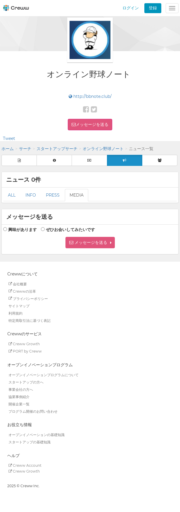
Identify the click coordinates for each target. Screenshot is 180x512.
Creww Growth (24, 344)
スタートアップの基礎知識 (29, 442)
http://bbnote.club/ (90, 96)
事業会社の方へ (20, 389)
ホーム (7, 148)
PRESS (53, 195)
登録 (153, 8)
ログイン (130, 8)
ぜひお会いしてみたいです (70, 229)
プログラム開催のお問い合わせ (33, 411)
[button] (90, 242)
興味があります (22, 229)
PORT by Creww (25, 351)
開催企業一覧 (19, 404)
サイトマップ (19, 305)
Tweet (9, 138)
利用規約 (15, 313)
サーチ (25, 148)
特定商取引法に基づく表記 (29, 320)
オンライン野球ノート (103, 148)
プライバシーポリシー (28, 298)
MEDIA (77, 195)
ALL (11, 195)
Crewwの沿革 (22, 291)
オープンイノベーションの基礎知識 (36, 435)
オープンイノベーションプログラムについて (43, 374)
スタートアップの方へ (26, 382)
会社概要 (17, 284)
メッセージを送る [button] (92, 124)
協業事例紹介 (19, 396)
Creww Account (24, 465)
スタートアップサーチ (57, 148)
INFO (30, 195)
